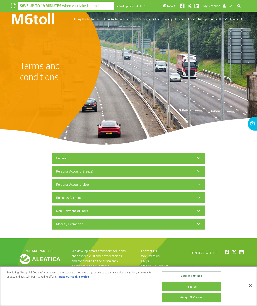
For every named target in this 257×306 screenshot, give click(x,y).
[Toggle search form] (239, 5)
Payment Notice (185, 19)
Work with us (150, 255)
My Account (215, 5)
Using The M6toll (84, 19)
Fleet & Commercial (144, 19)
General (61, 158)
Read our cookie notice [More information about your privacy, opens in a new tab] (74, 276)
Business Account (68, 197)
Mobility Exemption (69, 223)
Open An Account (113, 19)
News (169, 5)
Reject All (191, 286)
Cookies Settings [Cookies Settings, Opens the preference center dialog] (191, 276)
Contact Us (236, 19)
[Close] (250, 285)
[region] (128, 286)
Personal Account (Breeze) (74, 171)
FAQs (145, 260)
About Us (216, 19)
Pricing (168, 19)
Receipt (203, 19)
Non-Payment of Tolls (72, 210)
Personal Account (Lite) (72, 184)
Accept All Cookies (191, 297)
